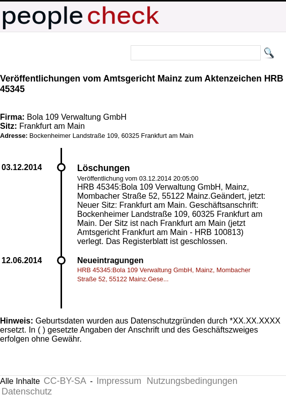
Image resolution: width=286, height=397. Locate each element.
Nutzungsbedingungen (192, 381)
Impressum (118, 381)
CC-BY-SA (65, 381)
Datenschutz (27, 391)
